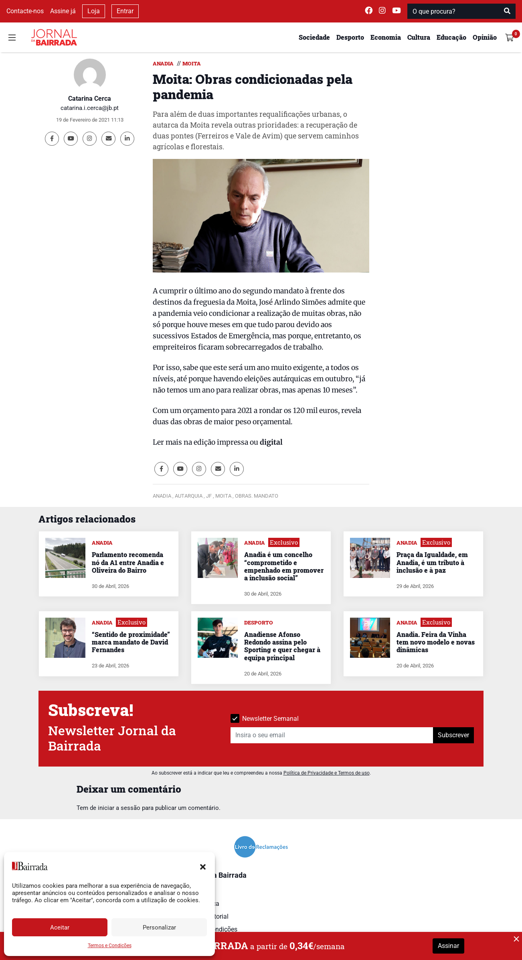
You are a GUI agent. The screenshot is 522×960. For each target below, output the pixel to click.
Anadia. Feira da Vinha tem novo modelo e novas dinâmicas (436, 642)
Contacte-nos (25, 11)
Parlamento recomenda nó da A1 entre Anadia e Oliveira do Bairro (128, 562)
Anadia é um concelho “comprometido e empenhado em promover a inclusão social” (284, 566)
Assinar (448, 946)
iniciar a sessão (119, 808)
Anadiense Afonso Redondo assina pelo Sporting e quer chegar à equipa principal (282, 646)
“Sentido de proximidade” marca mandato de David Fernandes (131, 642)
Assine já (63, 11)
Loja (93, 11)
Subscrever (453, 735)
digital (270, 442)
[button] (203, 866)
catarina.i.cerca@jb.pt (90, 108)
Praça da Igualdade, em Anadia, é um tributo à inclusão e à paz (432, 562)
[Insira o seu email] (332, 735)
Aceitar (59, 927)
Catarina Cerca (89, 98)
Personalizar (159, 927)
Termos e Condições (110, 945)
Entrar (125, 11)
